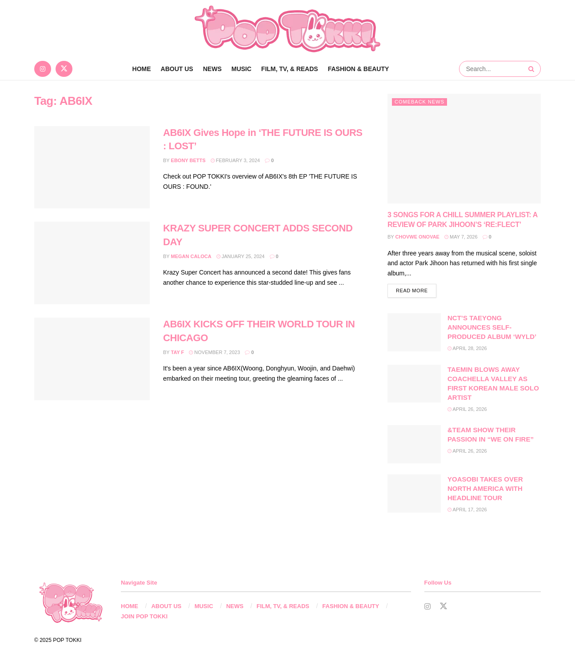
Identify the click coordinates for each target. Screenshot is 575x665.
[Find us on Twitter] (64, 69)
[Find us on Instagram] (42, 69)
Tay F (177, 352)
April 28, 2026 (467, 349)
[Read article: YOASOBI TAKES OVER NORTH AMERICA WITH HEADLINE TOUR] (414, 494)
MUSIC (242, 68)
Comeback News (419, 101)
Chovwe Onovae (417, 236)
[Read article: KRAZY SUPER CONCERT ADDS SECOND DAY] (92, 263)
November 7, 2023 (214, 352)
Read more (416, 290)
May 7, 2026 (461, 236)
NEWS (212, 68)
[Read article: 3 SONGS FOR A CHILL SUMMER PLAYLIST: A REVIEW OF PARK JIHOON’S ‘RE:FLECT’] (464, 148)
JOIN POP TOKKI (144, 617)
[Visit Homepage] (287, 29)
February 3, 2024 (235, 160)
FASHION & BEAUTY (358, 68)
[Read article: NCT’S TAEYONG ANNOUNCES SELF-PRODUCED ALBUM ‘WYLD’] (414, 334)
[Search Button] (532, 69)
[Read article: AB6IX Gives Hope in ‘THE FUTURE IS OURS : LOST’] (92, 167)
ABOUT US (177, 68)
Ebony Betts (188, 160)
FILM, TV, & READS (289, 68)
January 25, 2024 (240, 256)
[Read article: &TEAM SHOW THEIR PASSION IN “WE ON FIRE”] (414, 445)
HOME (129, 607)
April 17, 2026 (467, 510)
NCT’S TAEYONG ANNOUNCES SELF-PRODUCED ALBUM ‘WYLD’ (491, 328)
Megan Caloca (191, 256)
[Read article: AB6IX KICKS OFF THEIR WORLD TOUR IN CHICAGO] (92, 359)
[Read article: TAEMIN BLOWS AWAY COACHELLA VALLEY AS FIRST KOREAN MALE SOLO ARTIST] (414, 385)
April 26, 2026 (467, 410)
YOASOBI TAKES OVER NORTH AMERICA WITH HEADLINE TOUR (485, 489)
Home (141, 68)
